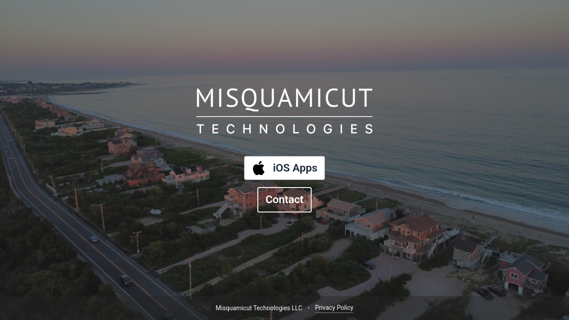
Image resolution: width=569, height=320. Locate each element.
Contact (284, 199)
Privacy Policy (334, 307)
